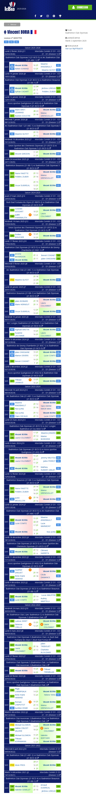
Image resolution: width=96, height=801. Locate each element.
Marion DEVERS (22, 355)
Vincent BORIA (21, 65)
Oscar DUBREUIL (22, 185)
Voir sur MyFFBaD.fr (74, 48)
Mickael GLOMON (22, 725)
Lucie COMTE (50, 355)
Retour (13, 24)
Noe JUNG (19, 408)
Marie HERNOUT (22, 304)
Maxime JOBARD (48, 433)
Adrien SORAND (22, 68)
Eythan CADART (22, 91)
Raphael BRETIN (22, 329)
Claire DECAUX (21, 416)
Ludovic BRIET (21, 621)
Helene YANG (50, 695)
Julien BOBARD (21, 301)
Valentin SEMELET (22, 789)
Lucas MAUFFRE (48, 595)
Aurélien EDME (21, 708)
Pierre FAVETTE (21, 173)
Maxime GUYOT (49, 70)
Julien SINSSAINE (48, 258)
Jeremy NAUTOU (48, 457)
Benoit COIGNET (48, 255)
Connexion (80, 7)
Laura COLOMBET (23, 437)
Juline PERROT (49, 461)
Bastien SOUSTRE (22, 116)
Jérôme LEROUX (49, 88)
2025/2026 (21, 8)
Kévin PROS (20, 765)
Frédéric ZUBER (49, 91)
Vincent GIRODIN (22, 153)
